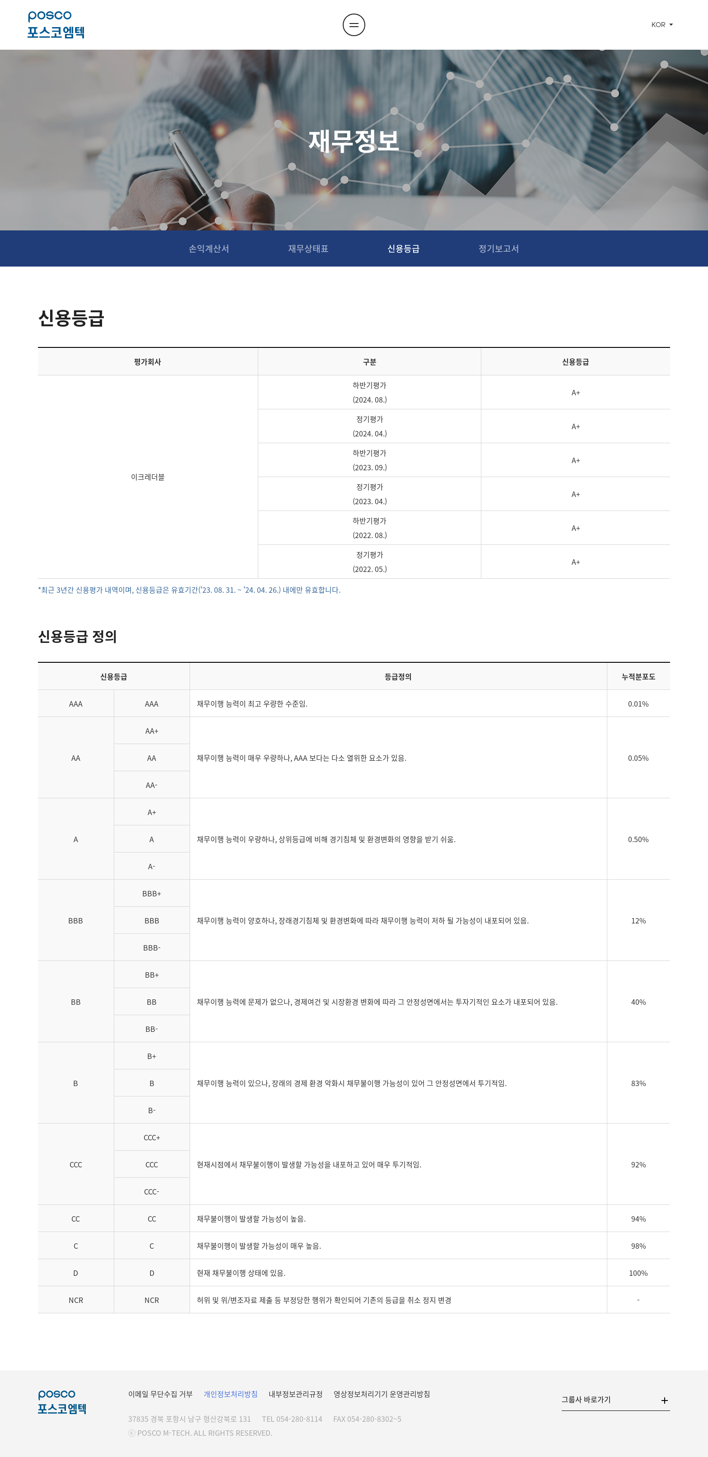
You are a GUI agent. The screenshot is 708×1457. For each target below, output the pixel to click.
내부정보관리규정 (296, 1393)
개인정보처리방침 (231, 1393)
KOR (659, 25)
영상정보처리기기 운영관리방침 (382, 1393)
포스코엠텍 (55, 24)
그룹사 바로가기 (586, 1399)
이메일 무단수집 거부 (160, 1393)
